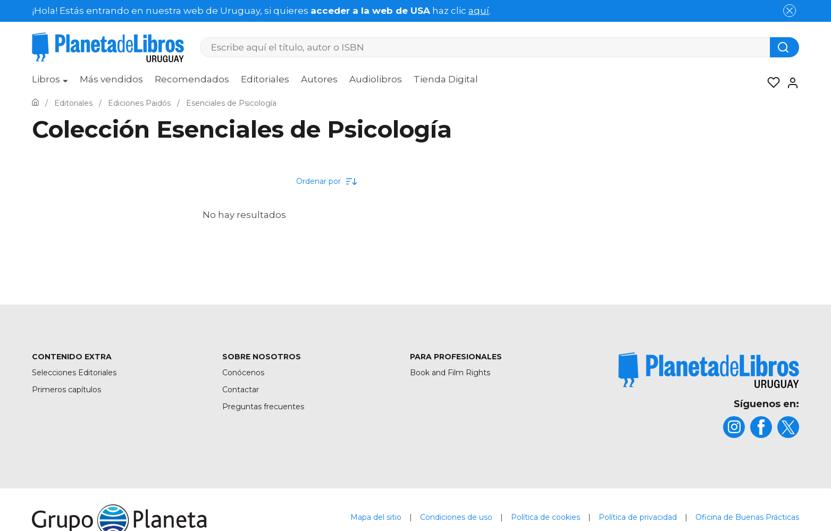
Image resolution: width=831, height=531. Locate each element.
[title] (708, 370)
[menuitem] (50, 82)
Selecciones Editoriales (74, 372)
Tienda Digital (446, 79)
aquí (478, 10)
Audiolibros (375, 79)
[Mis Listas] (770, 83)
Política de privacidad (638, 517)
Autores (319, 79)
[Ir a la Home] (35, 103)
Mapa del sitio (375, 517)
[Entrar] (789, 83)
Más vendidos (111, 79)
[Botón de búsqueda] (784, 47)
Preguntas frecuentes (263, 406)
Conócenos (243, 372)
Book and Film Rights (450, 372)
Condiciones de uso (456, 517)
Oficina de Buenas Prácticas (747, 517)
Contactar (240, 389)
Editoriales (265, 79)
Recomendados (192, 79)
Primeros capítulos (66, 389)
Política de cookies (545, 517)
